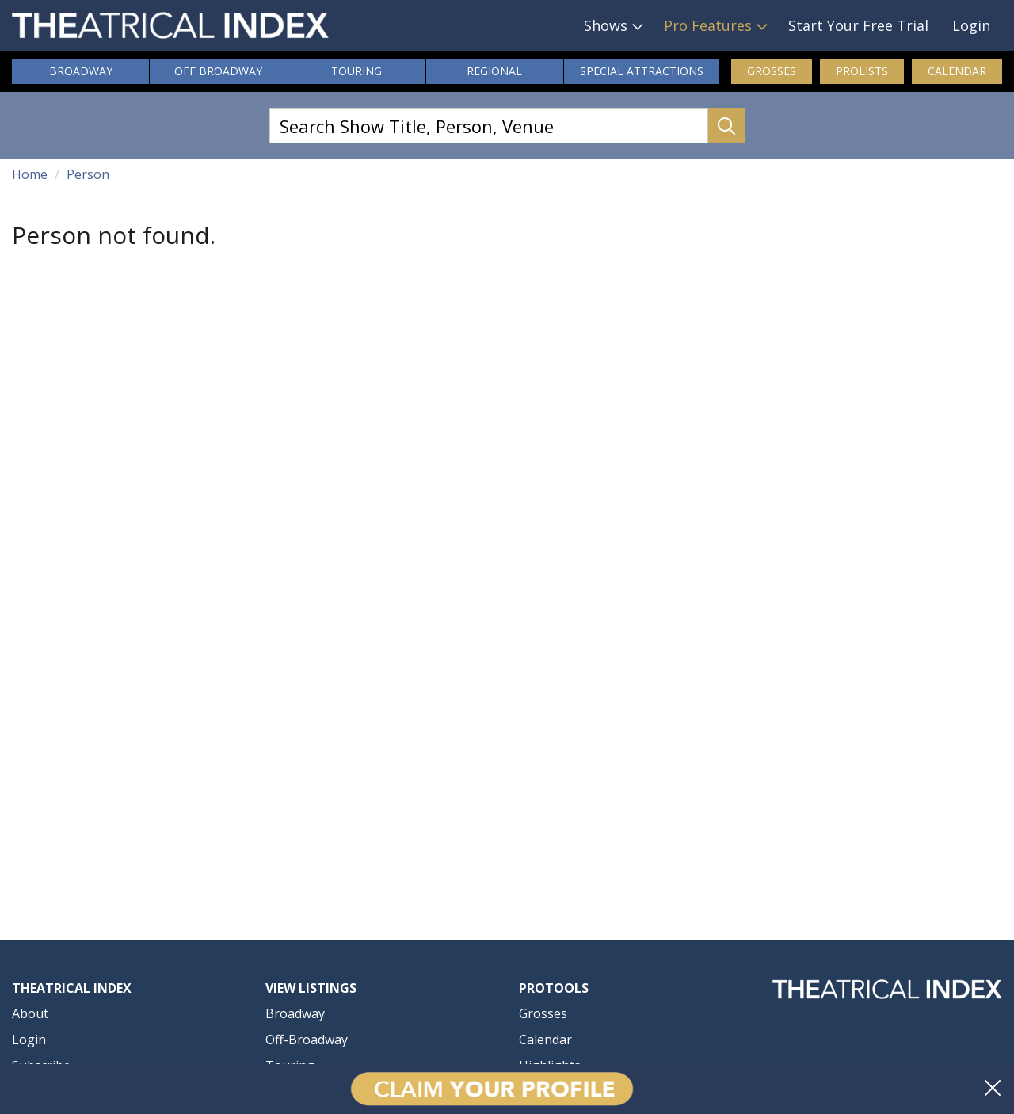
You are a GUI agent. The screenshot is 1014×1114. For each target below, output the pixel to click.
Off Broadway (218, 70)
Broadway (80, 70)
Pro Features (708, 25)
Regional (494, 70)
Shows (605, 25)
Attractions (641, 71)
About (30, 1013)
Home (30, 174)
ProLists (862, 70)
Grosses (771, 70)
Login (971, 25)
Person (88, 174)
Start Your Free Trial (858, 25)
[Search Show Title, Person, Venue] (488, 125)
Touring (356, 70)
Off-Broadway (306, 1039)
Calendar (957, 70)
